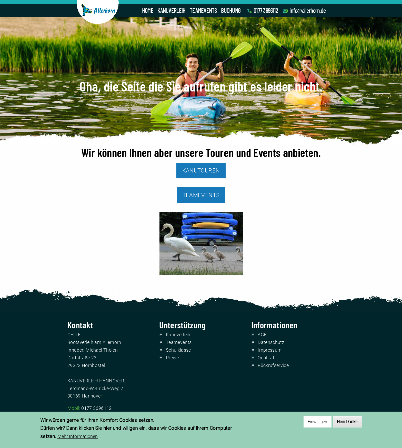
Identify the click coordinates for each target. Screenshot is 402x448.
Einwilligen (317, 421)
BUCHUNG (230, 10)
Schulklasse (178, 350)
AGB (262, 334)
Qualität (266, 357)
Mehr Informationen (77, 436)
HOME (147, 10)
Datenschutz (271, 342)
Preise (172, 357)
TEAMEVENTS (203, 10)
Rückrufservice (273, 365)
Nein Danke (347, 421)
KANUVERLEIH (171, 10)
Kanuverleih (178, 334)
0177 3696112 (266, 10)
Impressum (270, 350)
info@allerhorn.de (307, 10)
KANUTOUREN (201, 170)
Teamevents (179, 342)
